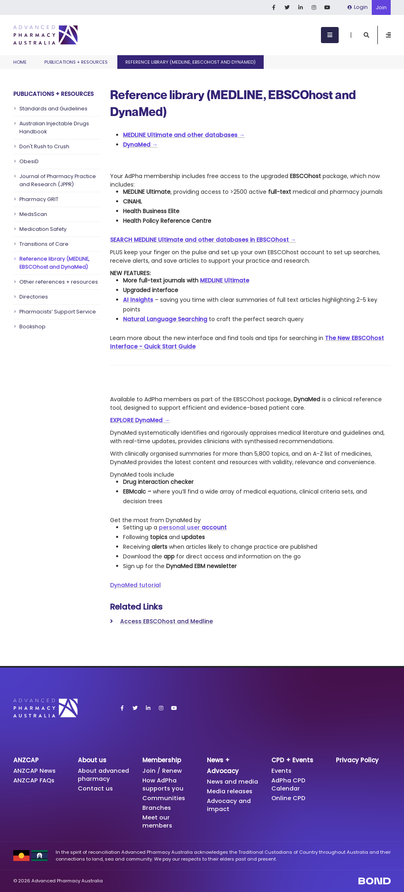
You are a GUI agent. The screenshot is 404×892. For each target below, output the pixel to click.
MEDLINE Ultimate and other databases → (184, 135)
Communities (163, 798)
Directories (33, 296)
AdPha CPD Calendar (289, 784)
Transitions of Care (44, 244)
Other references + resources (58, 281)
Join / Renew (162, 770)
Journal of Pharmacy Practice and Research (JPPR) (57, 180)
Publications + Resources (76, 62)
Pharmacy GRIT (38, 199)
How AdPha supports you (163, 784)
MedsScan (33, 214)
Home (20, 62)
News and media (233, 781)
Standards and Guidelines (53, 108)
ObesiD (29, 161)
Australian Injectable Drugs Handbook (54, 127)
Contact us (96, 788)
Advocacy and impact (230, 805)
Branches (157, 807)
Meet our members (157, 821)
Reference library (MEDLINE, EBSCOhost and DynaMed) (54, 262)
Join (381, 7)
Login (358, 7)
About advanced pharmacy (104, 774)
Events (281, 770)
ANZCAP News (35, 770)
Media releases (230, 791)
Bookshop (32, 326)
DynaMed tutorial (135, 585)
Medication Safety (43, 229)
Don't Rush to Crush (44, 146)
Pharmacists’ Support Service (57, 311)
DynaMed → (140, 145)
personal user (193, 527)
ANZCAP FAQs (34, 780)
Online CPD (288, 798)
